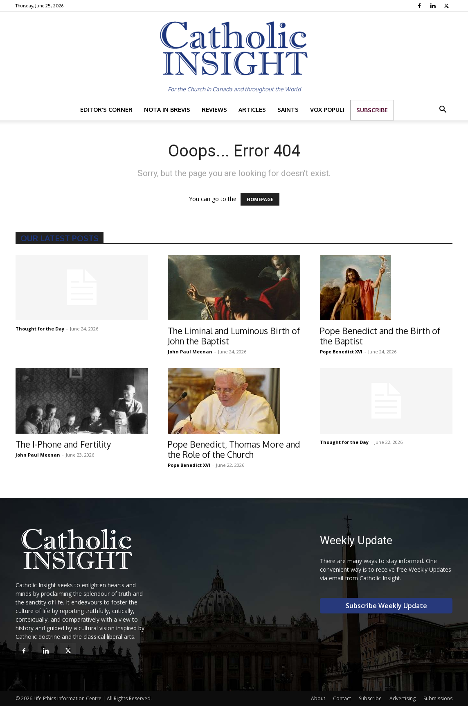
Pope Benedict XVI (341, 351)
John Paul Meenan (190, 351)
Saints (288, 109)
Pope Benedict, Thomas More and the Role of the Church (234, 449)
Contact (342, 698)
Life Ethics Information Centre (67, 698)
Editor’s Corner (106, 109)
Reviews (214, 109)
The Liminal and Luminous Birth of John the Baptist (234, 335)
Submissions (437, 698)
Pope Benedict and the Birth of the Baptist (380, 335)
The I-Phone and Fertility (63, 444)
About (318, 698)
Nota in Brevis (167, 109)
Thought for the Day (40, 329)
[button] (442, 110)
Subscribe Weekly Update (386, 605)
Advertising (402, 698)
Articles (252, 109)
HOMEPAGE (260, 199)
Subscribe (372, 109)
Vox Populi (327, 109)
